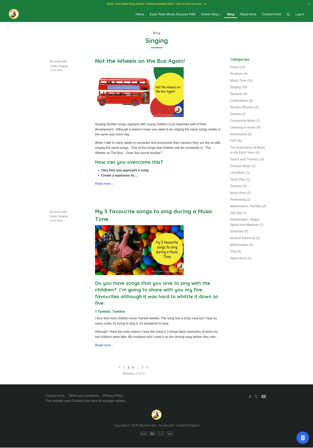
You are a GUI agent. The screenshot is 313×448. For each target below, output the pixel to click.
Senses (238, 114)
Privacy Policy (113, 396)
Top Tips (238, 213)
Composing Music (245, 121)
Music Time (241, 81)
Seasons (238, 94)
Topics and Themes (247, 159)
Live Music (240, 173)
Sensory (238, 186)
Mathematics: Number (248, 206)
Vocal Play (240, 180)
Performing (240, 200)
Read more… (104, 184)
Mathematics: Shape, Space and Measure (246, 222)
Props (237, 67)
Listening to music (245, 127)
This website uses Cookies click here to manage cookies (85, 401)
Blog (156, 33)
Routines (239, 74)
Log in (299, 14)
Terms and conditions (84, 396)
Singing (63, 66)
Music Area (240, 193)
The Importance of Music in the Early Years (247, 150)
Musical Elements (245, 238)
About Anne (241, 258)
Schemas (239, 232)
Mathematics (241, 245)
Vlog (235, 252)
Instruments (241, 134)
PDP (236, 141)
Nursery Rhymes (244, 107)
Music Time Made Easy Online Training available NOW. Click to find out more (156, 4)
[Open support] (302, 437)
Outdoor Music (243, 166)
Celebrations (241, 101)
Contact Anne (55, 396)
